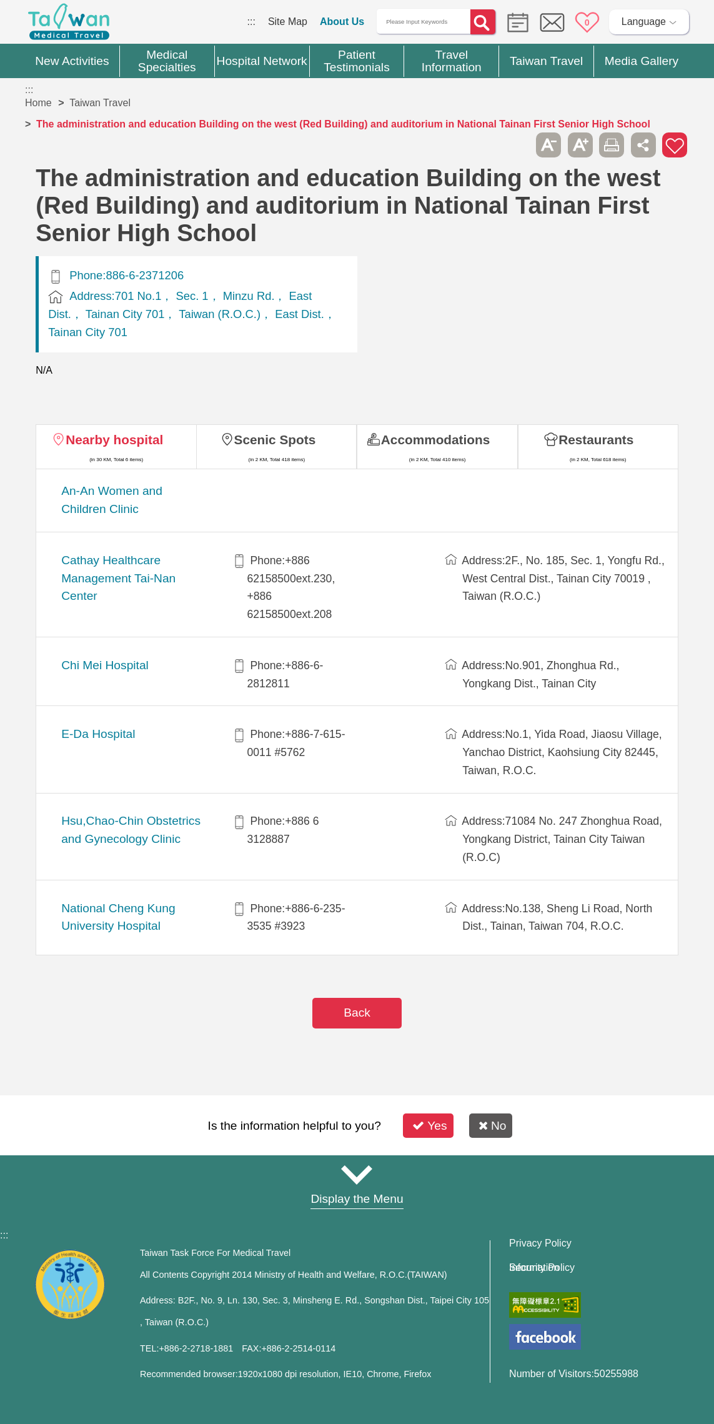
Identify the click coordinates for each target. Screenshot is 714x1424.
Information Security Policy (542, 1268)
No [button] (492, 1125)
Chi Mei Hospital (105, 665)
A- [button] (548, 144)
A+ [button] (580, 144)
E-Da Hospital (98, 733)
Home (38, 102)
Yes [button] (429, 1125)
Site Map (287, 21)
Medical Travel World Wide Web (68, 25)
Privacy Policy (540, 1243)
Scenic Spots (275, 439)
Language (644, 21)
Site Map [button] (357, 1174)
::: (251, 21)
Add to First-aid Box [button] (674, 144)
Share (643, 144)
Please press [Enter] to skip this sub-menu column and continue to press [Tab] (517, 144)
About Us (342, 21)
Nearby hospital (114, 439)
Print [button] (611, 144)
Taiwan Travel (100, 102)
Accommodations (435, 439)
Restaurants (595, 439)
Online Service (552, 22)
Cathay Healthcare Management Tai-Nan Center (118, 578)
